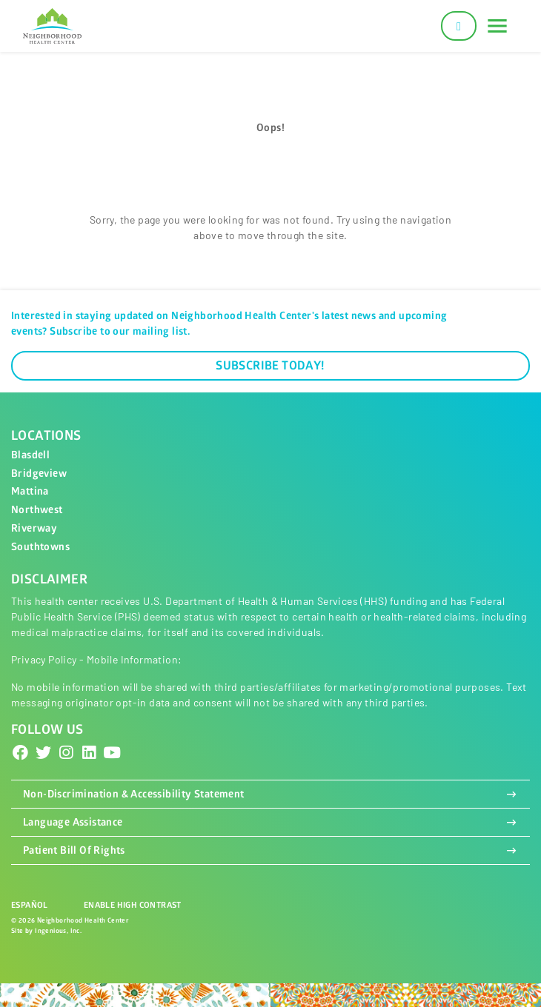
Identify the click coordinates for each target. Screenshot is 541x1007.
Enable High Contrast (133, 905)
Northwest (37, 510)
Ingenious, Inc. (58, 931)
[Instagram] (66, 753)
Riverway (34, 528)
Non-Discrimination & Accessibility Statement (270, 794)
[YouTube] (112, 753)
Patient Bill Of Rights (270, 850)
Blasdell (30, 455)
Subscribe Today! (270, 365)
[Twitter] (43, 753)
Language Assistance (270, 822)
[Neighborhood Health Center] (52, 26)
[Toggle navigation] (497, 26)
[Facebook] (20, 753)
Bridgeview (39, 473)
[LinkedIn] (89, 753)
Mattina (30, 491)
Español (29, 905)
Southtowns (40, 547)
